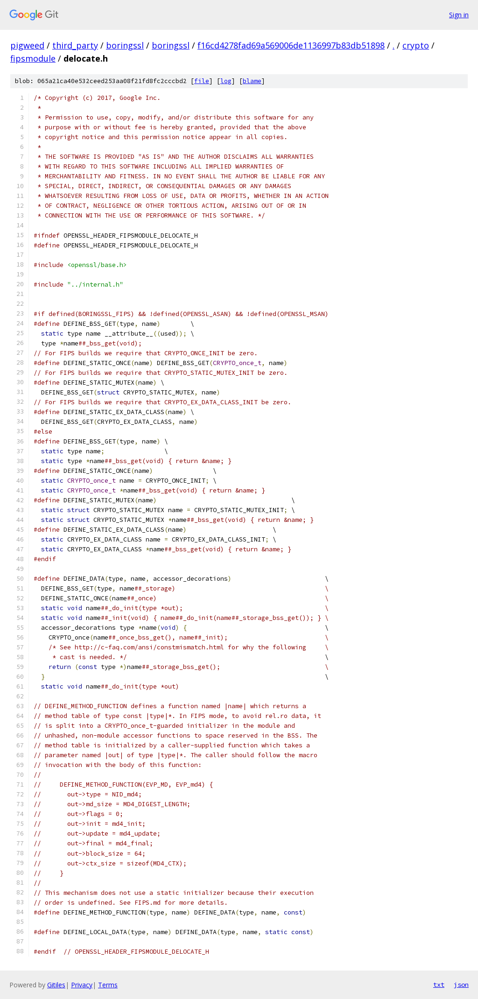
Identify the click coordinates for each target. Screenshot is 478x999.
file (201, 81)
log (226, 81)
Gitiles (56, 984)
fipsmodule (33, 58)
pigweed (27, 45)
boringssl (125, 45)
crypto (415, 45)
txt (438, 984)
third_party (75, 45)
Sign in (459, 14)
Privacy (81, 984)
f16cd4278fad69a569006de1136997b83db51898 (291, 45)
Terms (108, 984)
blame (252, 81)
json (461, 984)
